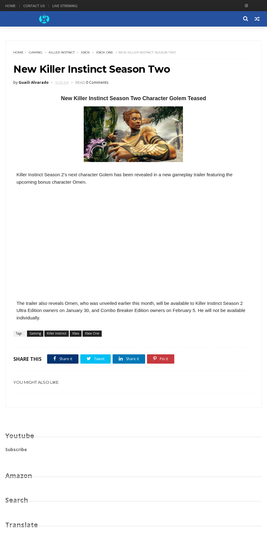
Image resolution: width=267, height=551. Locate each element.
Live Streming (65, 5)
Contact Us (34, 5)
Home (10, 5)
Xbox (85, 52)
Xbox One (104, 52)
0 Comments (97, 82)
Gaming (35, 52)
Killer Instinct (62, 52)
